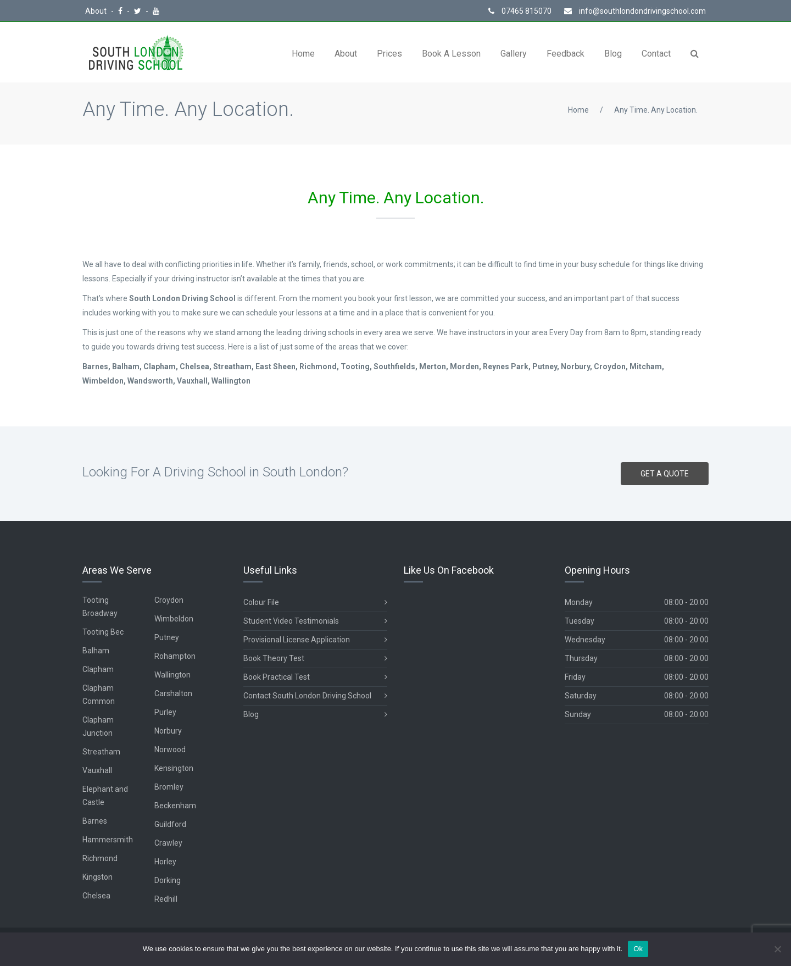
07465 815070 (520, 11)
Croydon (168, 600)
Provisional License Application (315, 640)
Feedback (565, 53)
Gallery (513, 53)
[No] (777, 948)
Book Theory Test (315, 658)
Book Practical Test (315, 677)
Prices (389, 53)
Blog (613, 53)
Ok (638, 949)
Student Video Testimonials (315, 621)
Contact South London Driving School (315, 696)
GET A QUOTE (664, 473)
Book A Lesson (451, 53)
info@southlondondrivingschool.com (635, 11)
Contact (656, 53)
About (96, 11)
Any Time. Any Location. (656, 110)
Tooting (95, 600)
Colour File (315, 602)
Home (303, 53)
